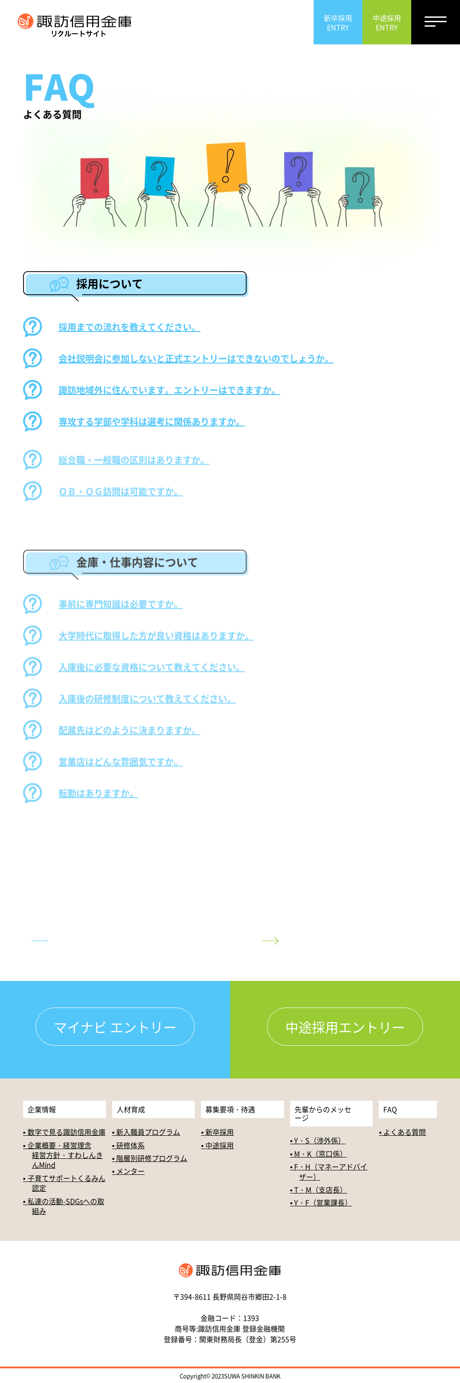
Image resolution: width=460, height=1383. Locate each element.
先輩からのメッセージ (323, 1113)
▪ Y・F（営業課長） (321, 1202)
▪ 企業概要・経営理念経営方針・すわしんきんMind (63, 1155)
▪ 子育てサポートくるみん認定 (64, 1183)
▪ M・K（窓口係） (318, 1153)
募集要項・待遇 (230, 1109)
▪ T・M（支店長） (318, 1189)
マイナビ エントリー (115, 1026)
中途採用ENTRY (387, 22)
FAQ (390, 1109)
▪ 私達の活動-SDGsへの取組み (63, 1206)
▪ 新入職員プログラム (146, 1131)
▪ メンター (128, 1171)
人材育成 (131, 1109)
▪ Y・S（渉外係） (318, 1140)
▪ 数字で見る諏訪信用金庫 (64, 1131)
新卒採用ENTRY (338, 22)
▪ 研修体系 (128, 1145)
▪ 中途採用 (217, 1145)
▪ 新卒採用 (217, 1131)
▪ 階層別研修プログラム (150, 1158)
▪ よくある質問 (402, 1131)
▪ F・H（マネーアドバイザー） (329, 1171)
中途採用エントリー (345, 1026)
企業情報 (42, 1109)
